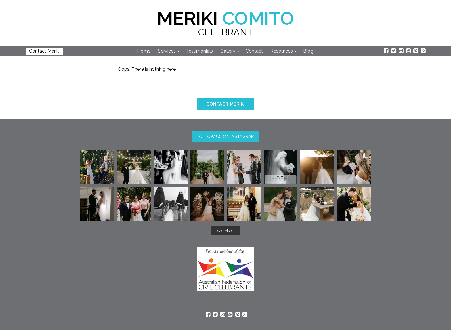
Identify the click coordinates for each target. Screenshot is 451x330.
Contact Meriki (44, 51)
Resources (281, 51)
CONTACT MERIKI (225, 104)
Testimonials (199, 51)
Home (143, 51)
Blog (308, 51)
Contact (254, 51)
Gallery (227, 51)
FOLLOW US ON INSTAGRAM (226, 136)
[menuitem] (144, 51)
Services (167, 51)
